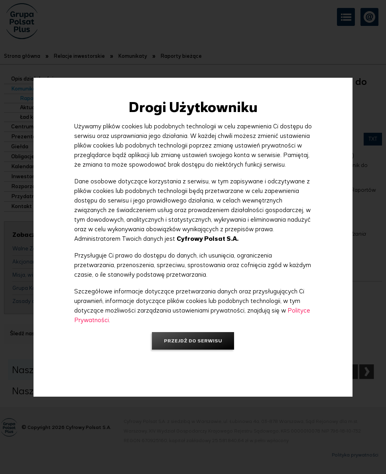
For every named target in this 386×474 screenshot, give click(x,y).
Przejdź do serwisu (193, 340)
